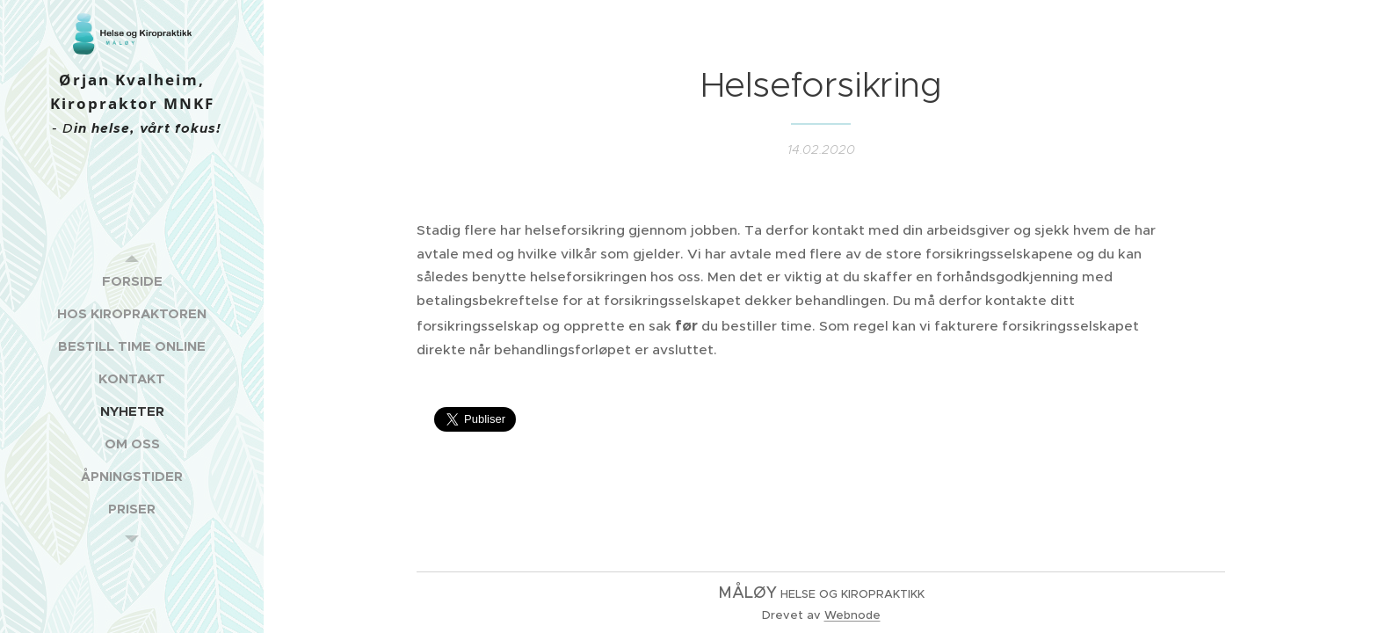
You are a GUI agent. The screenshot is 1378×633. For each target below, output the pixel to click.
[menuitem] (131, 281)
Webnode (852, 615)
